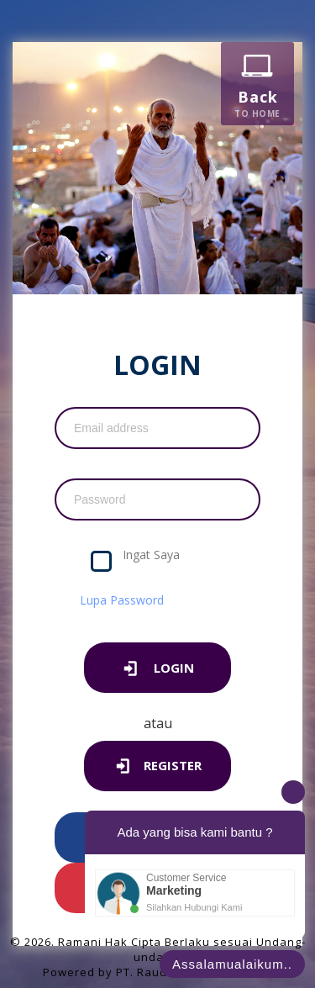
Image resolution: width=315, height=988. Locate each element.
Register (158, 767)
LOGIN (157, 669)
